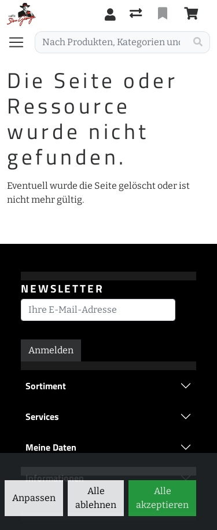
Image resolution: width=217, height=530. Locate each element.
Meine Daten (50, 447)
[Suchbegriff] (111, 42)
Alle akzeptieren (162, 497)
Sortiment (45, 386)
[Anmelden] (110, 14)
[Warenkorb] (193, 14)
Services (42, 416)
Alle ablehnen (95, 497)
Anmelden (50, 350)
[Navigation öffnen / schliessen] (21, 42)
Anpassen (34, 497)
